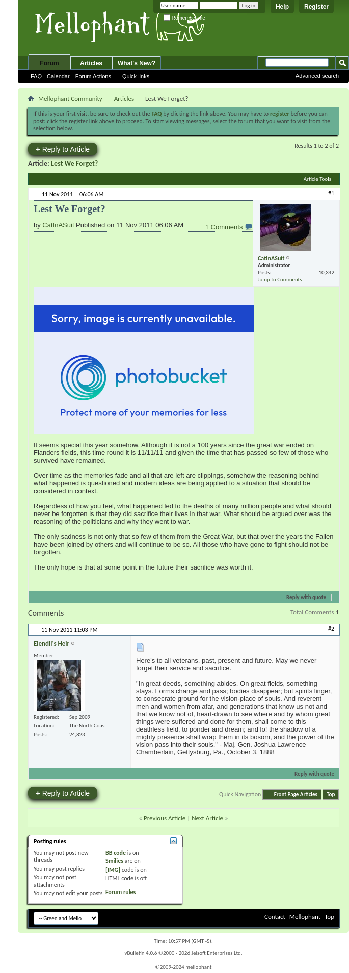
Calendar (58, 76)
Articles (91, 63)
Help (282, 6)
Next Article (207, 818)
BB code (115, 852)
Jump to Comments (280, 279)
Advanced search (317, 76)
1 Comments (225, 227)
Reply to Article (63, 149)
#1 (331, 193)
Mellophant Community (70, 98)
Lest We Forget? (74, 163)
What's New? (136, 63)
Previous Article (164, 818)
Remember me (184, 18)
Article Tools (317, 179)
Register (316, 6)
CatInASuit (58, 225)
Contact (274, 917)
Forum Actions (93, 76)
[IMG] (112, 869)
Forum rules (120, 892)
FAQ (36, 76)
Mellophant (304, 917)
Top (331, 794)
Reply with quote (302, 597)
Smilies (114, 860)
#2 (331, 628)
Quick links (135, 76)
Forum (49, 63)
